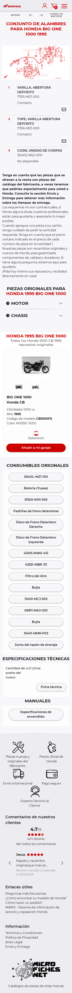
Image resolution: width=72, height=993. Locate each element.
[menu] (64, 5)
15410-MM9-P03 (36, 633)
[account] (45, 5)
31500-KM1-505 (35, 499)
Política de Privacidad (21, 937)
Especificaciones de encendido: (35, 714)
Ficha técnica (51, 687)
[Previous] (31, 15)
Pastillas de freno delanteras (36, 511)
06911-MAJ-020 (36, 610)
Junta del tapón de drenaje (36, 645)
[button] (36, 365)
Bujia (36, 587)
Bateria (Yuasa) (36, 488)
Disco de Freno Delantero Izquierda (36, 540)
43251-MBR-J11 (36, 564)
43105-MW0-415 (36, 553)
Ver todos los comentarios (36, 844)
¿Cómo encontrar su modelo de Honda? (36, 898)
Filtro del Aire (36, 576)
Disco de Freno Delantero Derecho (36, 524)
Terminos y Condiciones (23, 933)
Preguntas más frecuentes (25, 893)
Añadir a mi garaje (36, 448)
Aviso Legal (13, 942)
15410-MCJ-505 (36, 599)
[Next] (41, 15)
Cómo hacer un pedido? (23, 903)
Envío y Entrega (17, 947)
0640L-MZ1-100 (36, 477)
